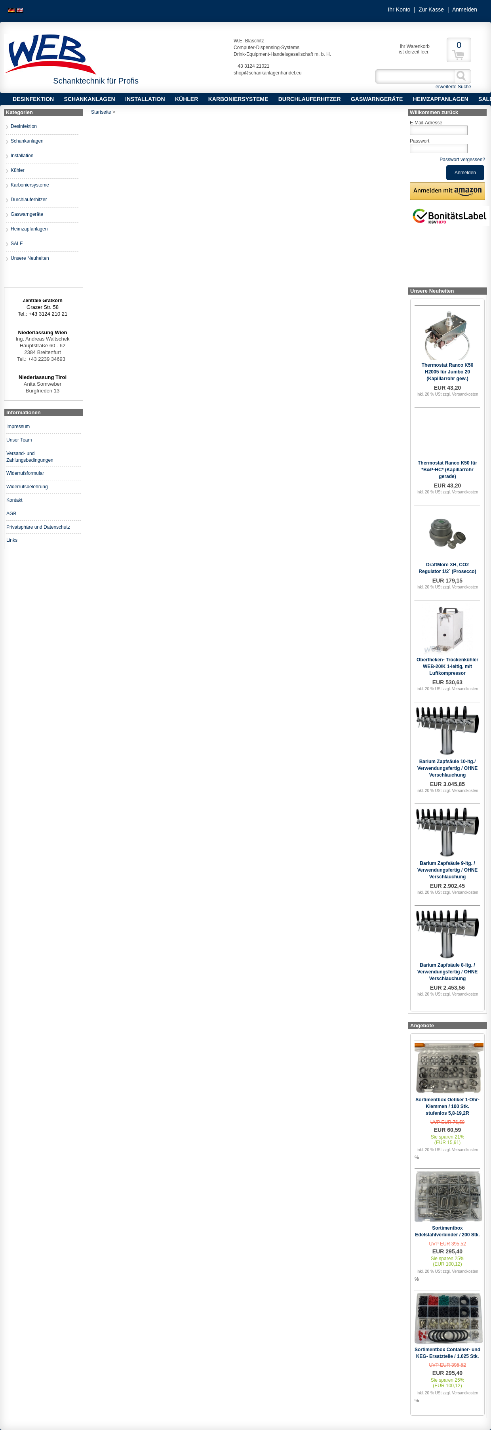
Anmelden (464, 9)
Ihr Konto (399, 9)
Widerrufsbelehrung (27, 486)
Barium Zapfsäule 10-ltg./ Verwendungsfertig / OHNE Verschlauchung (447, 768)
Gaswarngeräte (377, 99)
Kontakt (14, 500)
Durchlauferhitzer (309, 99)
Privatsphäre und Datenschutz (38, 527)
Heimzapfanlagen (440, 99)
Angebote (422, 1025)
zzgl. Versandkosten (460, 394)
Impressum (18, 426)
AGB (11, 513)
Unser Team (19, 440)
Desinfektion (33, 99)
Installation (145, 99)
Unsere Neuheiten (30, 258)
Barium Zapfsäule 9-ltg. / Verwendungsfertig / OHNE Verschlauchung (447, 870)
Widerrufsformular (25, 473)
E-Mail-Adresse (426, 123)
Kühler (186, 99)
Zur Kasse (431, 9)
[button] (447, 191)
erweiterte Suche (453, 86)
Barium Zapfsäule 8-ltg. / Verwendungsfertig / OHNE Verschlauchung (447, 971)
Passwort (419, 141)
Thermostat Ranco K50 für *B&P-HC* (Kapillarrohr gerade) (447, 469)
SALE (17, 243)
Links (11, 540)
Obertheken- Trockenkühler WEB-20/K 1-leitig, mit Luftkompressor (447, 666)
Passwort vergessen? (462, 159)
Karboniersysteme (238, 99)
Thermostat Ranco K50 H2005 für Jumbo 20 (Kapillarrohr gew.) (448, 371)
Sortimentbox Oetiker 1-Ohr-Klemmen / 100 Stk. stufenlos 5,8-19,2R (447, 1106)
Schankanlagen (89, 99)
